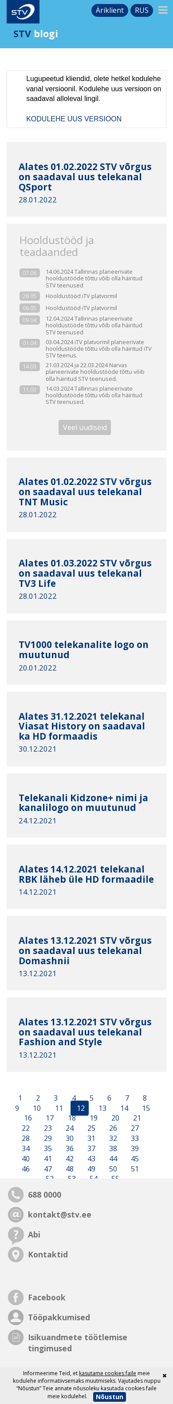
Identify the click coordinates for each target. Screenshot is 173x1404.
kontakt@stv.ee (59, 1214)
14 (123, 1108)
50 (112, 1169)
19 (93, 1118)
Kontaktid (48, 1254)
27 (134, 1128)
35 (47, 1148)
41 (47, 1159)
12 (80, 1108)
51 (134, 1169)
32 (112, 1138)
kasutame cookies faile (107, 1373)
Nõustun (109, 1396)
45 (134, 1159)
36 (69, 1148)
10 (36, 1108)
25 (90, 1128)
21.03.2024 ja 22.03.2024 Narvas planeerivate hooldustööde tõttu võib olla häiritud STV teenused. (95, 372)
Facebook (47, 1297)
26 (112, 1128)
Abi (34, 1234)
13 (101, 1108)
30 (69, 1138)
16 (28, 1118)
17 (49, 1118)
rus (142, 10)
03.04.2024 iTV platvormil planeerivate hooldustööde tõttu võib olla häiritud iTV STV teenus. (99, 349)
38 (112, 1148)
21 (136, 1118)
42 (69, 1159)
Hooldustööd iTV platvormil (81, 296)
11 (58, 1108)
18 (71, 1118)
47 (47, 1169)
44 (112, 1159)
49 (90, 1169)
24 (69, 1128)
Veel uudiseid (85, 427)
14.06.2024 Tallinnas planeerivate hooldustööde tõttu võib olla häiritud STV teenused (94, 278)
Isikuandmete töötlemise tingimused (77, 1343)
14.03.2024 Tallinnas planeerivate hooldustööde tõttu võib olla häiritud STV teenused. (94, 395)
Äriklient (110, 10)
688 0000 (44, 1194)
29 (47, 1138)
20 (114, 1118)
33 (134, 1138)
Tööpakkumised (59, 1317)
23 (47, 1128)
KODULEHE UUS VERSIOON (74, 119)
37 (90, 1148)
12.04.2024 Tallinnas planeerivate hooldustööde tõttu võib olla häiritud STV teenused (94, 325)
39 (134, 1148)
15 (145, 1108)
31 (90, 1138)
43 (90, 1159)
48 (69, 1169)
